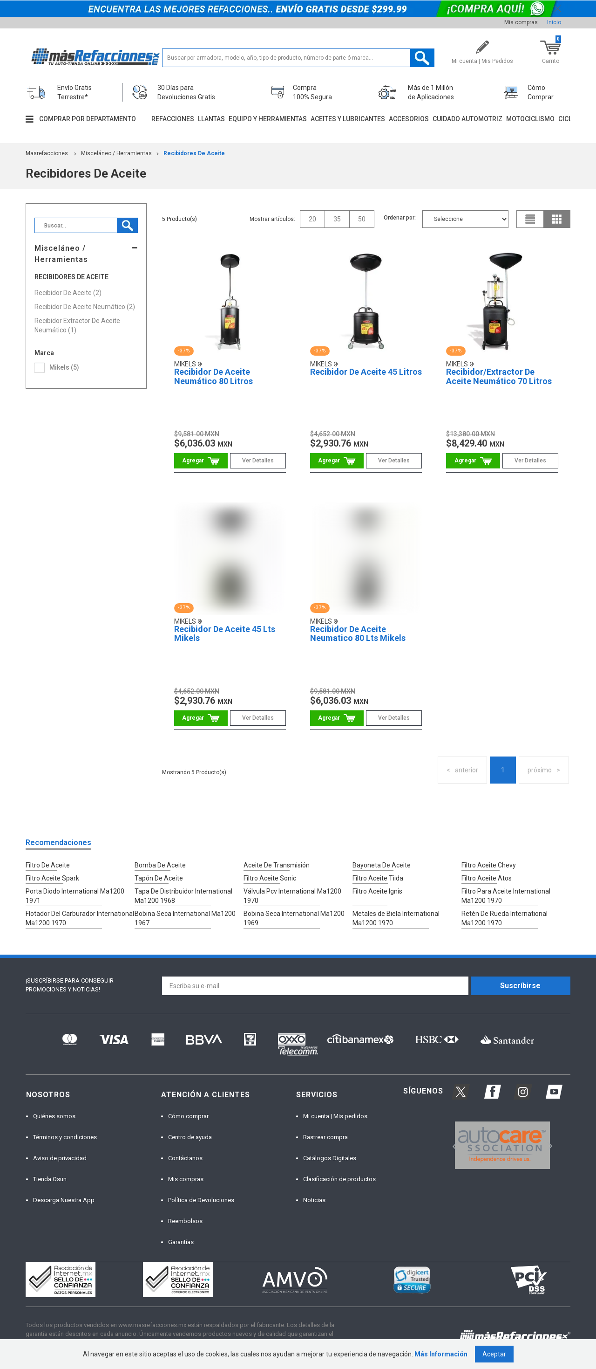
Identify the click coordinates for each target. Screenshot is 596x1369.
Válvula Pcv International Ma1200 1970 (292, 895)
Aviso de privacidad (60, 1158)
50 (362, 219)
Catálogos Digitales (329, 1158)
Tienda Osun (50, 1179)
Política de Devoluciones (201, 1200)
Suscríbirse (520, 985)
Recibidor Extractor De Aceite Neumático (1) (77, 325)
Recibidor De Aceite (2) (68, 292)
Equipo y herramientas (268, 119)
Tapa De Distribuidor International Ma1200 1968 (183, 895)
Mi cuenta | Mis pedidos (335, 1116)
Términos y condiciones (65, 1137)
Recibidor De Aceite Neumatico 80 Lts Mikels (358, 633)
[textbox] (298, 57)
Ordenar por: (400, 217)
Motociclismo (530, 119)
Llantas (211, 119)
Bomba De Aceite (160, 865)
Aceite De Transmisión (277, 865)
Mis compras (521, 22)
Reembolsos (185, 1221)
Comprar (201, 460)
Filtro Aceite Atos (486, 878)
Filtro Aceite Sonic (270, 878)
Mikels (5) (64, 367)
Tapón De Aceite (159, 878)
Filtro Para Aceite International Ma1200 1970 (505, 895)
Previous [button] (452, 1145)
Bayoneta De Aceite (381, 865)
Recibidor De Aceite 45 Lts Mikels (224, 633)
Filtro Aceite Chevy (488, 865)
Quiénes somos (54, 1116)
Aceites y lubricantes (348, 119)
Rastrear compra (325, 1137)
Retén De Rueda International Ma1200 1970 (504, 918)
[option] (502, 1145)
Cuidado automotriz (467, 119)
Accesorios (409, 119)
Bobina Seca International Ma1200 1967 (185, 918)
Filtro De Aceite (48, 865)
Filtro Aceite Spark (52, 878)
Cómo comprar (188, 1116)
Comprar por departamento (87, 119)
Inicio (554, 22)
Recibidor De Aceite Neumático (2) (84, 306)
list (530, 219)
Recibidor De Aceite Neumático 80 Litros (213, 376)
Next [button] (549, 1145)
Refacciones (172, 119)
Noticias (314, 1200)
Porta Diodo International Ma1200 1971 (75, 895)
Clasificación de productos (339, 1179)
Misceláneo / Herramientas (116, 153)
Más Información (440, 1354)
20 (312, 219)
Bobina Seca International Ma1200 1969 (294, 918)
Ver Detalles (258, 460)
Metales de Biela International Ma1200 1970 (396, 918)
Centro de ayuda (190, 1137)
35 (337, 219)
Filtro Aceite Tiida (377, 878)
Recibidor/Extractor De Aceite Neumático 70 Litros (499, 376)
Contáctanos (185, 1158)
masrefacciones (47, 153)
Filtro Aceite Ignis (377, 891)
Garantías (181, 1241)
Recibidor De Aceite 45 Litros (366, 372)
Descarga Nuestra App (64, 1200)
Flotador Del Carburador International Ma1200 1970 (80, 918)
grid (557, 219)
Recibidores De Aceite (194, 153)
